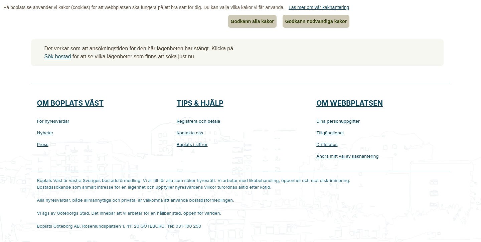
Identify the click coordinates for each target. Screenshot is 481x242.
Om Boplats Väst (70, 103)
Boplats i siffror (192, 144)
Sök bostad (57, 56)
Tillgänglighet (330, 132)
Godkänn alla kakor (252, 21)
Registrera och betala (198, 121)
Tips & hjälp (200, 103)
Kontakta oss (190, 132)
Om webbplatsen (349, 103)
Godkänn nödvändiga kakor (316, 21)
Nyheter (45, 132)
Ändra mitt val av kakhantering (347, 156)
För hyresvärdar (53, 121)
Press (42, 144)
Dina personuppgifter (338, 121)
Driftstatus (326, 144)
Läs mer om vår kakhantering (319, 7)
